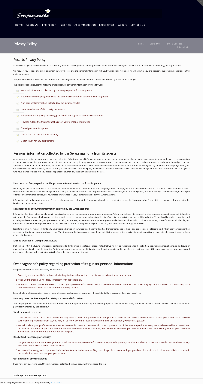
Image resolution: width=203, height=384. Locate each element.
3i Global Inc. (56, 382)
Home (141, 43)
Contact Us (155, 43)
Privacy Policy (183, 47)
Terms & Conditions (175, 43)
